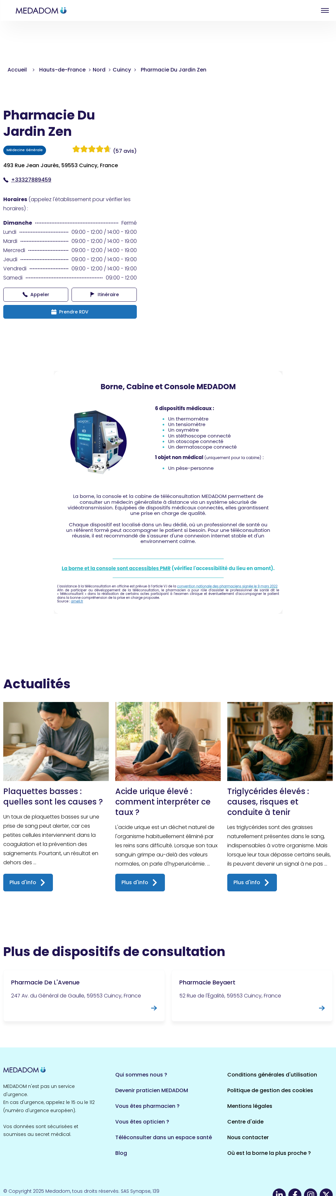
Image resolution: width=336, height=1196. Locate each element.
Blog (121, 1153)
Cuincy (122, 69)
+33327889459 (27, 179)
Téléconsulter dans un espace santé (163, 1137)
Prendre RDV (69, 312)
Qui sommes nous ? (141, 1074)
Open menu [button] (325, 10)
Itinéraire (104, 294)
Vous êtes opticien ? (142, 1121)
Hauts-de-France (62, 69)
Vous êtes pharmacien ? (147, 1106)
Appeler (36, 294)
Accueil (17, 69)
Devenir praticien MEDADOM (151, 1090)
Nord (99, 69)
